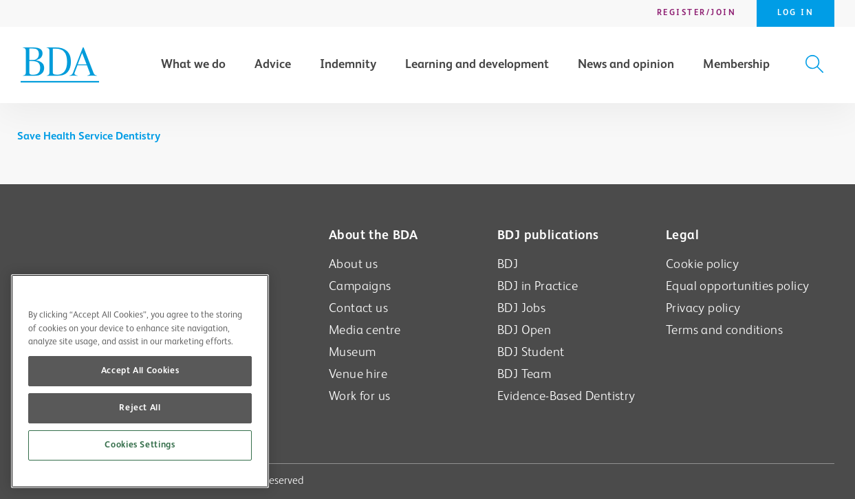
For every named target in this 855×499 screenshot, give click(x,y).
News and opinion (626, 64)
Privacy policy (703, 308)
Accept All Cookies (140, 370)
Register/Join (697, 13)
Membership (736, 64)
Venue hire (358, 374)
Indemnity (348, 64)
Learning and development (477, 64)
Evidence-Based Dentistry (566, 396)
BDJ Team (524, 374)
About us (353, 264)
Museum (352, 352)
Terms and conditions (724, 330)
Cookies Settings (140, 445)
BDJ (507, 264)
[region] (140, 381)
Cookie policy (702, 264)
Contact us (358, 308)
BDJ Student (530, 352)
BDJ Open (524, 330)
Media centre (365, 330)
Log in (795, 13)
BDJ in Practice (537, 286)
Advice (273, 64)
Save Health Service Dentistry (88, 136)
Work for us (359, 396)
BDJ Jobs (521, 308)
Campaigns (360, 286)
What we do (193, 64)
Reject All (140, 407)
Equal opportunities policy (737, 286)
